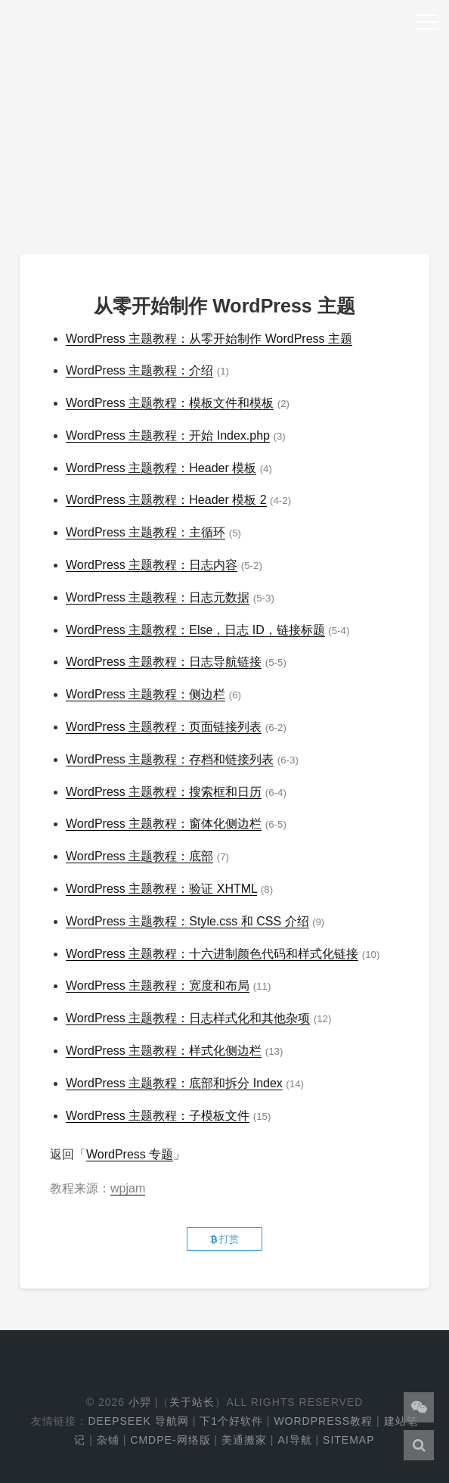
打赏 (225, 1239)
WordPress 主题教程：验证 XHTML (161, 888)
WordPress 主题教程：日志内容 (151, 564)
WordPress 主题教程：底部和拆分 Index (174, 1083)
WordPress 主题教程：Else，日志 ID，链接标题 (195, 629)
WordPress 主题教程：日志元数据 (157, 597)
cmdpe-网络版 (170, 1440)
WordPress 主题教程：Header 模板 (161, 468)
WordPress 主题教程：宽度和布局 (157, 985)
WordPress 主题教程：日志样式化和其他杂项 (188, 1018)
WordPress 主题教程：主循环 (145, 532)
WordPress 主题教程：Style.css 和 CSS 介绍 (187, 921)
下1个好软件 (231, 1421)
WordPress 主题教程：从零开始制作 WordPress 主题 (209, 338)
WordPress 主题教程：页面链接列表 (164, 726)
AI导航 (294, 1440)
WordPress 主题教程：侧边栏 (145, 694)
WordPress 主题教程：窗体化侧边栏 (164, 823)
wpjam (127, 1188)
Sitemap (348, 1440)
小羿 (140, 1402)
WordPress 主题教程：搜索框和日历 (164, 791)
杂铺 (108, 1440)
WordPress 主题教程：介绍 (139, 370)
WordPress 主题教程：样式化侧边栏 (164, 1050)
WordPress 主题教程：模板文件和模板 (170, 402)
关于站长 (192, 1402)
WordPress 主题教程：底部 (139, 856)
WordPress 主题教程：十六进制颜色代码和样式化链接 (212, 953)
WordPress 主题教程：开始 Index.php (168, 435)
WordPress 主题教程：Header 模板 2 (166, 499)
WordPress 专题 (129, 1154)
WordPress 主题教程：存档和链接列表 (170, 759)
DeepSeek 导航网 (138, 1421)
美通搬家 (244, 1440)
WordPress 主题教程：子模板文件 (157, 1115)
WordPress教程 (323, 1421)
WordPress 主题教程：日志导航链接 (164, 661)
